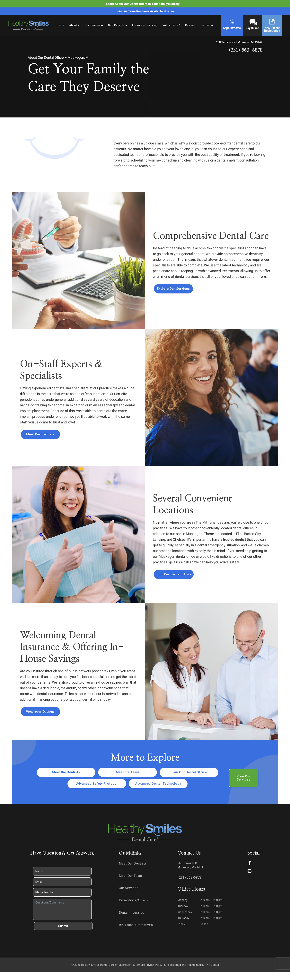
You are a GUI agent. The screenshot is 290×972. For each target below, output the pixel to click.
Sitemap (138, 964)
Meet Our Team (130, 876)
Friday (181, 924)
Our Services (92, 25)
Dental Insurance (131, 912)
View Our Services (243, 777)
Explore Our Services (173, 289)
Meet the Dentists (66, 772)
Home (60, 25)
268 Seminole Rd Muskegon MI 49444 (239, 42)
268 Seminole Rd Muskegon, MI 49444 (190, 865)
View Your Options (40, 711)
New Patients (116, 25)
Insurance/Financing (144, 25)
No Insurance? (171, 25)
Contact (205, 25)
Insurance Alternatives (136, 925)
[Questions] (62, 909)
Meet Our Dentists (40, 434)
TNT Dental (212, 964)
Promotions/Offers (133, 900)
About (73, 25)
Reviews (190, 25)
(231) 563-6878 (245, 50)
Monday (183, 900)
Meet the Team (127, 772)
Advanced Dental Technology (158, 783)
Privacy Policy (153, 964)
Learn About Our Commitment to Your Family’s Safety (145, 4)
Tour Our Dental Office (174, 574)
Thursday (183, 918)
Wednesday (185, 912)
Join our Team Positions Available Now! (145, 11)
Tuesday (183, 906)
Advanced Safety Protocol (97, 783)
